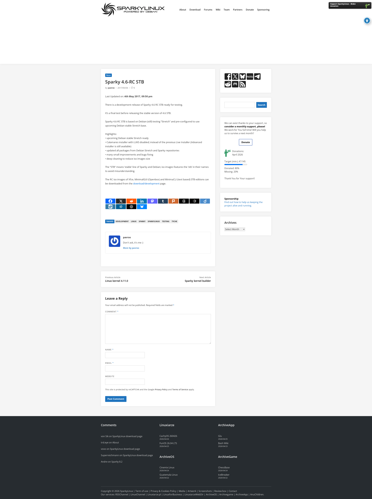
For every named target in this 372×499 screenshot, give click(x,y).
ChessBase (224, 467)
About (182, 9)
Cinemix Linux (167, 467)
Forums (208, 9)
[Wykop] (110, 206)
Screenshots (205, 491)
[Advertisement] (186, 40)
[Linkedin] (142, 201)
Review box (220, 491)
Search (261, 104)
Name (109, 349)
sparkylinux (154, 221)
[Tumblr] (163, 201)
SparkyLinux (126, 491)
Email (109, 363)
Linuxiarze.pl (154, 494)
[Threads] (184, 201)
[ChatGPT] (131, 206)
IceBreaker (224, 474)
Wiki (218, 9)
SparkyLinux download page (127, 436)
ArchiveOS (211, 494)
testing (165, 221)
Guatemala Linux (169, 474)
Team (227, 9)
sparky (142, 221)
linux (133, 221)
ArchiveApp (242, 494)
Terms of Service (180, 389)
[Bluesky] (142, 206)
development (122, 221)
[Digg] (121, 206)
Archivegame (226, 494)
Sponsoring (263, 9)
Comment (112, 311)
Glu (220, 436)
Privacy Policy (161, 389)
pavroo (111, 87)
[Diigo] (205, 201)
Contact (233, 491)
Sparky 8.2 (116, 461)
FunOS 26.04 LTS (168, 443)
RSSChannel (121, 494)
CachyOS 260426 (168, 436)
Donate (250, 9)
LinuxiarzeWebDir (194, 494)
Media (182, 491)
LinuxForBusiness (172, 494)
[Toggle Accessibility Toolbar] (367, 17)
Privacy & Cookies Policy (163, 491)
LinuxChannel (138, 494)
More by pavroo (131, 247)
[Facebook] (110, 201)
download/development (146, 183)
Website (110, 376)
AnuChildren (257, 494)
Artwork (192, 491)
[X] (121, 201)
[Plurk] (173, 201)
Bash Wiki (223, 443)
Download (195, 9)
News (108, 75)
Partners (237, 9)
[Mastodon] (152, 201)
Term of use (141, 491)
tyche (174, 221)
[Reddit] (131, 201)
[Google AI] (194, 201)
